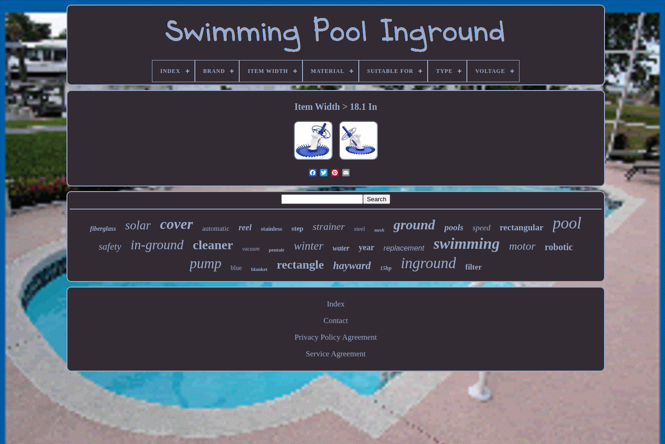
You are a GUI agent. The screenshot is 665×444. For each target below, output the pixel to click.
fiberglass (103, 228)
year (367, 247)
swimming (467, 243)
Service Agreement (336, 353)
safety (110, 246)
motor (522, 246)
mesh (379, 230)
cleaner (213, 245)
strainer (329, 226)
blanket (259, 269)
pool (567, 223)
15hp (386, 268)
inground (428, 263)
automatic (216, 228)
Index (336, 304)
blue (236, 267)
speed (481, 227)
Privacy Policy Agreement (336, 337)
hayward (352, 265)
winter (308, 246)
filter (473, 267)
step (297, 228)
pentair (276, 249)
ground (414, 224)
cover (176, 224)
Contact (336, 320)
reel (245, 227)
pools (453, 227)
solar (138, 225)
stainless (271, 228)
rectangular (522, 227)
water (340, 248)
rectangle (300, 264)
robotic (559, 247)
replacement (404, 248)
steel (359, 228)
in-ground (157, 244)
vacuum (251, 249)
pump (206, 263)
